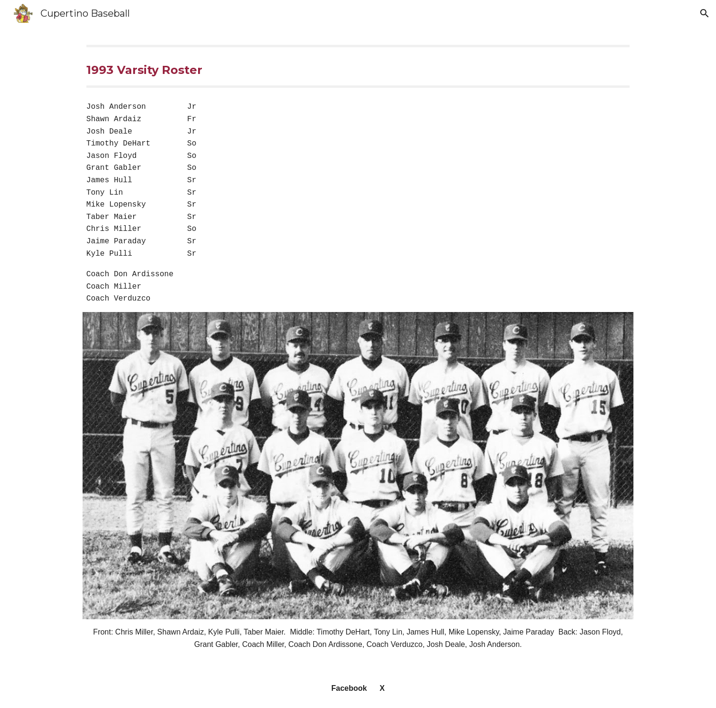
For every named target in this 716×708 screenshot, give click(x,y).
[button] (704, 13)
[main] (358, 66)
